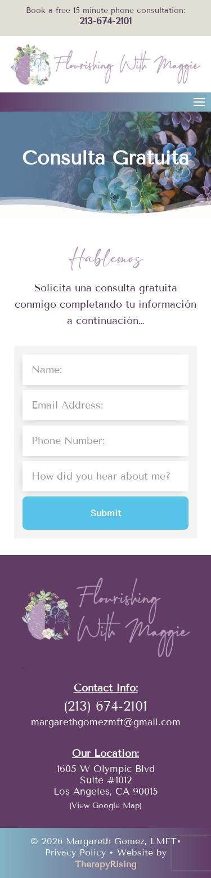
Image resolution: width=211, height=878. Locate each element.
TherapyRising (106, 864)
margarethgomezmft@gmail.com (106, 722)
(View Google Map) (105, 805)
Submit (106, 513)
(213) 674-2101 (105, 706)
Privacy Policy (75, 852)
